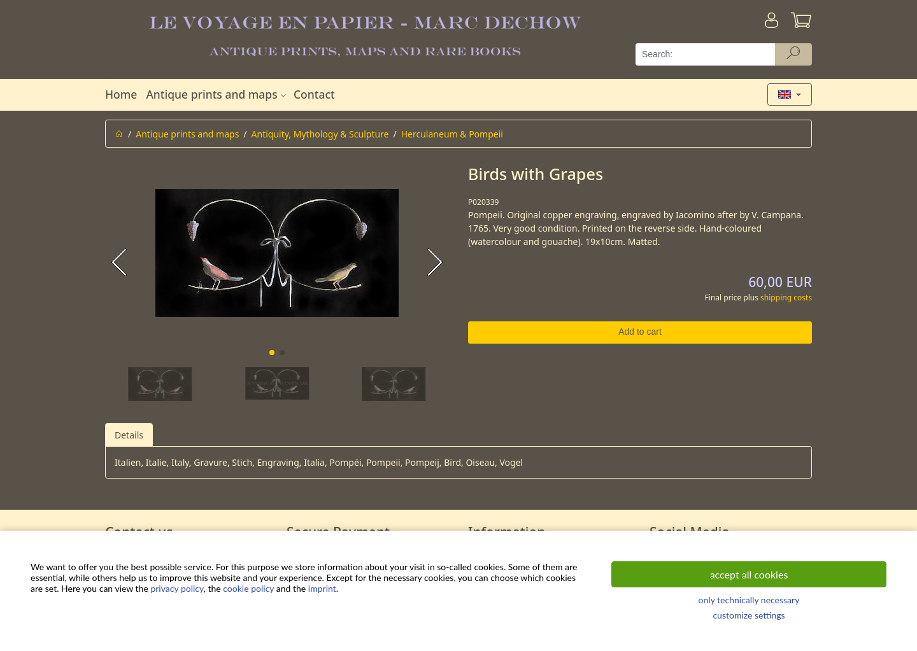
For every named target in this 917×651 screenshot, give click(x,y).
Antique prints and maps (217, 94)
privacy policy (176, 588)
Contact (314, 94)
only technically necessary (749, 599)
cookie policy (248, 588)
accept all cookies (749, 574)
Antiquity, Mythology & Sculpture (320, 134)
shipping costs (786, 297)
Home (121, 94)
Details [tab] (129, 435)
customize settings (749, 615)
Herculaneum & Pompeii (452, 134)
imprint (322, 588)
